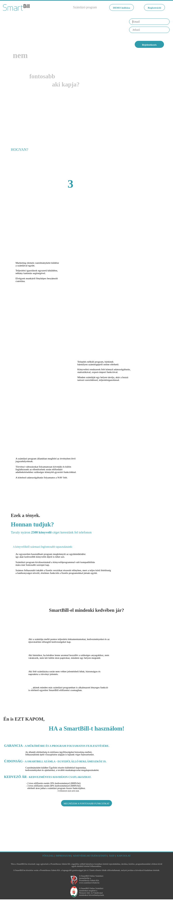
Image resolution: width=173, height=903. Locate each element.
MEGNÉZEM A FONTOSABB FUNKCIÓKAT (86, 807)
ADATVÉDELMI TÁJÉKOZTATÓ (90, 855)
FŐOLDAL (41, 855)
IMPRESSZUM (59, 855)
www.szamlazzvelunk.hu (88, 886)
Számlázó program (73, 7)
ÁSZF (116, 855)
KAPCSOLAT (131, 855)
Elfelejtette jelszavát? (144, 37)
